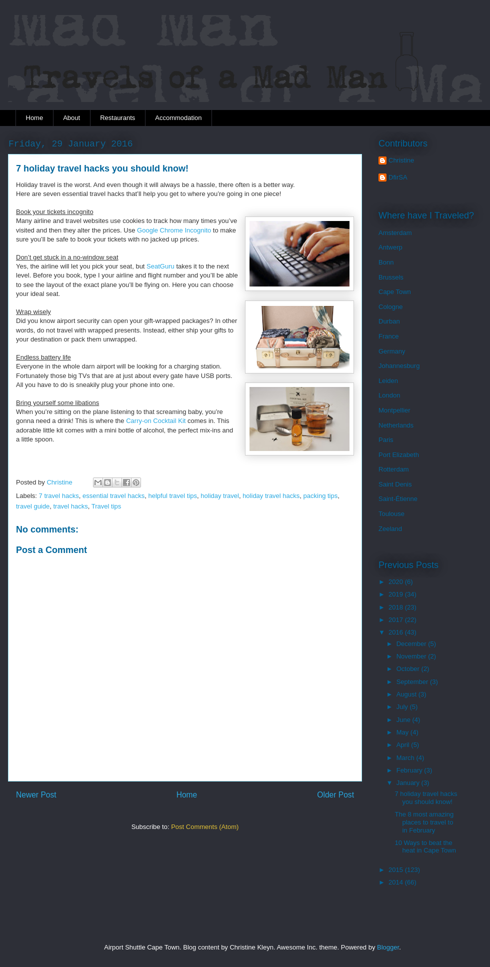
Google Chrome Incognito (174, 230)
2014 (396, 882)
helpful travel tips (173, 496)
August (407, 694)
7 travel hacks (59, 496)
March (406, 758)
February (410, 770)
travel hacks (70, 506)
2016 (396, 632)
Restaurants (117, 118)
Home (35, 118)
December (412, 644)
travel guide (33, 506)
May (403, 732)
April (404, 744)
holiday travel (219, 496)
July (403, 706)
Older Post (335, 794)
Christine (401, 160)
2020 (396, 582)
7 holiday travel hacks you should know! (425, 798)
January (409, 782)
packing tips (321, 496)
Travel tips (106, 506)
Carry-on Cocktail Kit (156, 420)
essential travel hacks (113, 496)
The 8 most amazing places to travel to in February (424, 822)
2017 (396, 620)
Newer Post (36, 794)
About (71, 118)
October (409, 668)
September (413, 682)
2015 (396, 870)
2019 (396, 594)
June (404, 720)
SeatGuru (160, 266)
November (412, 656)
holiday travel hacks (271, 496)
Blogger (388, 947)
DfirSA (398, 177)
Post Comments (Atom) (204, 826)
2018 (396, 607)
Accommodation (178, 118)
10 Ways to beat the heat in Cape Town (425, 846)
